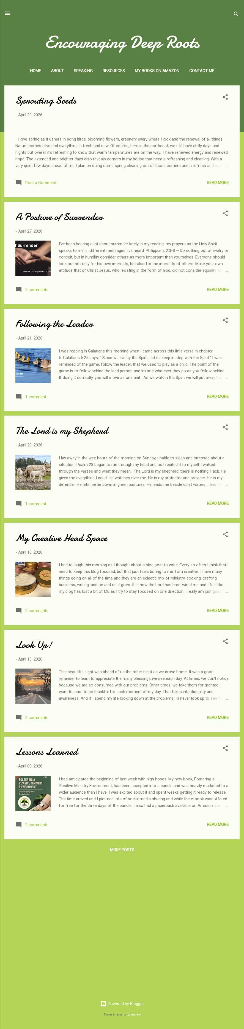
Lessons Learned (46, 887)
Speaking (83, 70)
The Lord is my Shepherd (61, 566)
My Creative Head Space (61, 673)
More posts (122, 985)
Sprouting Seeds (45, 100)
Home (35, 70)
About (57, 70)
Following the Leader (54, 459)
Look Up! (33, 780)
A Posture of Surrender (59, 352)
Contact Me (201, 70)
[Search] (236, 15)
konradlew (134, 1014)
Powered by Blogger (122, 1003)
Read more (218, 318)
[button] (225, 98)
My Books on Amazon (157, 70)
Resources (114, 70)
